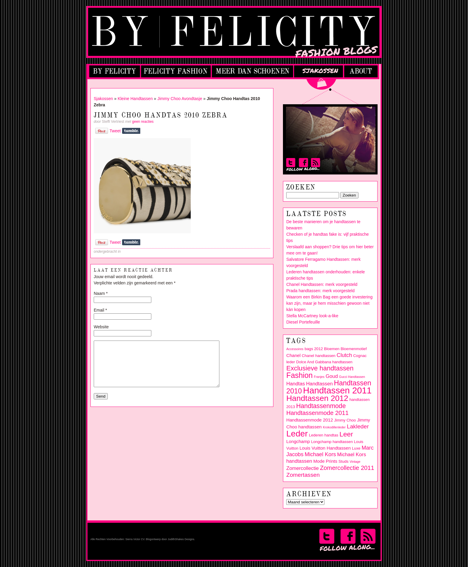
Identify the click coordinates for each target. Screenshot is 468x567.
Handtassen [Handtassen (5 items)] (319, 384)
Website (101, 326)
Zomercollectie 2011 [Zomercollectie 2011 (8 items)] (347, 468)
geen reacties (143, 121)
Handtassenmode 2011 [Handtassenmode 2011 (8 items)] (317, 413)
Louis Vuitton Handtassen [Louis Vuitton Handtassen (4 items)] (325, 447)
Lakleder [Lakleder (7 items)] (358, 426)
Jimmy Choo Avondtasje (179, 98)
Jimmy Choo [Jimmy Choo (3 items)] (345, 420)
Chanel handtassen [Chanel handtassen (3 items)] (318, 355)
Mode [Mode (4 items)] (319, 461)
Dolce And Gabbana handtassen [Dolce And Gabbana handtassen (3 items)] (324, 362)
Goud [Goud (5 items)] (332, 376)
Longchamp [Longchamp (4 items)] (298, 441)
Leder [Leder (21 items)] (297, 433)
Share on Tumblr (131, 131)
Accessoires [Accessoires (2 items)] (294, 349)
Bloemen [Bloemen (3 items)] (332, 349)
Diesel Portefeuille (303, 322)
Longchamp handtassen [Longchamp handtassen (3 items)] (332, 441)
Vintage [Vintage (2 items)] (355, 461)
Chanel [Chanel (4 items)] (293, 355)
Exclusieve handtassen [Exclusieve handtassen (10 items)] (319, 368)
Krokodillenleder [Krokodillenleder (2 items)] (334, 427)
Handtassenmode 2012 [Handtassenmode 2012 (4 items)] (309, 419)
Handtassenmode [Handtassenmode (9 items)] (321, 405)
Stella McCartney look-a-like (312, 315)
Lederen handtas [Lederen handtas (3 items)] (323, 435)
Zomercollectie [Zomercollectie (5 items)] (302, 468)
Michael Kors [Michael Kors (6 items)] (320, 454)
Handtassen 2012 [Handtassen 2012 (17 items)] (317, 398)
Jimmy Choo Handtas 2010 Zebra (161, 115)
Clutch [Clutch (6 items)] (344, 355)
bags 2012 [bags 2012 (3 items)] (314, 349)
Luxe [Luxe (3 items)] (356, 448)
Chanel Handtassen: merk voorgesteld (321, 284)
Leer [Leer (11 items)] (346, 434)
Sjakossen (103, 98)
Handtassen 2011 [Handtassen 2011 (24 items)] (337, 390)
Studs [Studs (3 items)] (343, 461)
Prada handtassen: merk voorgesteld (320, 290)
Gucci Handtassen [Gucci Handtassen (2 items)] (352, 376)
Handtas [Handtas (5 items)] (295, 384)
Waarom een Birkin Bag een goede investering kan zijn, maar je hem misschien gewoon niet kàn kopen (329, 303)
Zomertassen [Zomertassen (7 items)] (303, 475)
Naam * (101, 293)
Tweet (115, 130)
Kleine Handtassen (135, 98)
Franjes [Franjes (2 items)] (319, 376)
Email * (100, 310)
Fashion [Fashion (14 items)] (299, 375)
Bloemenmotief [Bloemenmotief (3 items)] (354, 349)
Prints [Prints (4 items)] (331, 461)
